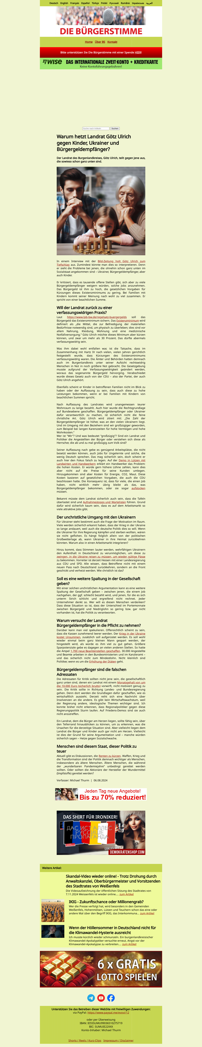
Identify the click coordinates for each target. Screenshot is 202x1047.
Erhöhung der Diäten (102, 661)
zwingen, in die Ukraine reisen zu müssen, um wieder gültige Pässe (101, 556)
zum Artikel (126, 894)
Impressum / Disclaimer (118, 1040)
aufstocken (138, 488)
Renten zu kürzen (110, 756)
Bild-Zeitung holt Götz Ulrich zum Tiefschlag (101, 262)
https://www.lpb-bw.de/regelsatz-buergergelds (97, 317)
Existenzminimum (127, 320)
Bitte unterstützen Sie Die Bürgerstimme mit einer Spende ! (101, 52)
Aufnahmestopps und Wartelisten (104, 502)
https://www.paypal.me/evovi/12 (108, 1012)
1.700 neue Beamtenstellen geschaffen (95, 651)
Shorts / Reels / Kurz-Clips (84, 1040)
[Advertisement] (101, 93)
